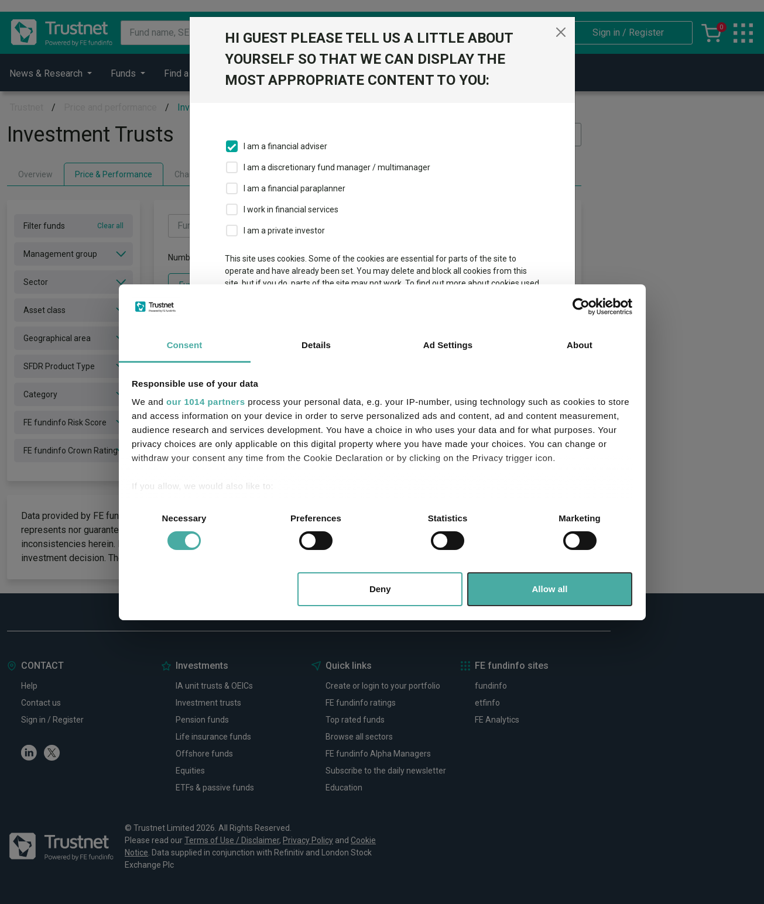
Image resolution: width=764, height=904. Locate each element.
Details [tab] (316, 345)
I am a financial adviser (285, 146)
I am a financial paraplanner (294, 188)
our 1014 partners (205, 402)
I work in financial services (291, 209)
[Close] (560, 32)
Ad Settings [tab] (447, 345)
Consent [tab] (185, 345)
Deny (380, 589)
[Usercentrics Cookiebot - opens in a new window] (581, 306)
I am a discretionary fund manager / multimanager (337, 167)
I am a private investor (284, 230)
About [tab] (579, 345)
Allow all (550, 589)
